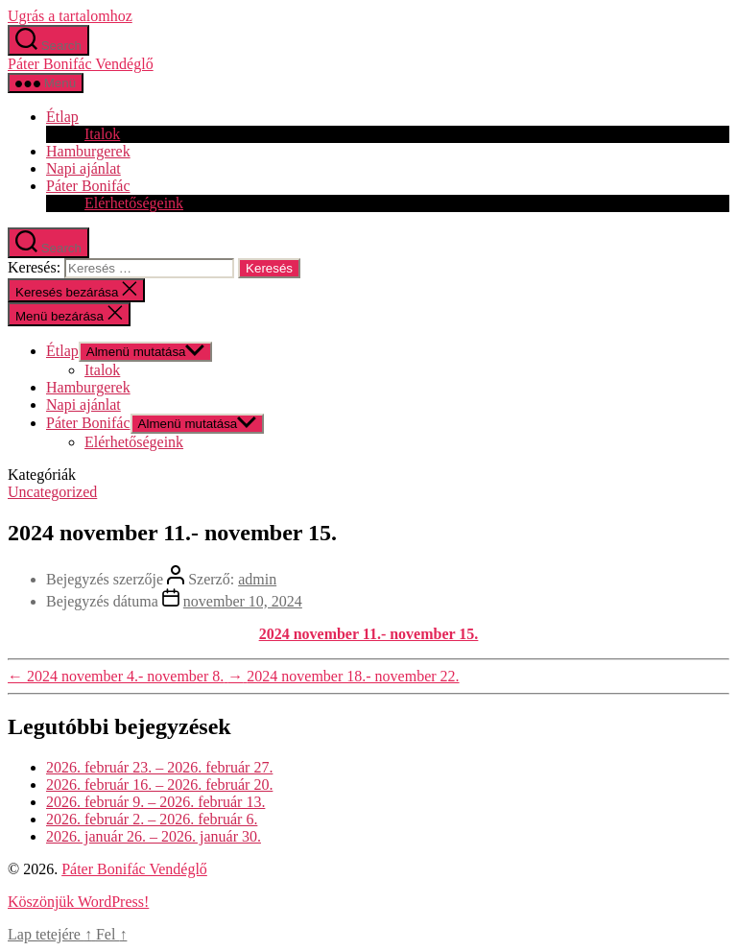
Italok (102, 134)
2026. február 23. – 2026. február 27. (159, 767)
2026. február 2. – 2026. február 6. (151, 819)
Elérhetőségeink (133, 203)
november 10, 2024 (242, 601)
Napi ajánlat (83, 168)
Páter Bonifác (88, 186)
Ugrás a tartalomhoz (70, 16)
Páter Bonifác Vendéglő (81, 64)
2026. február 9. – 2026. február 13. (155, 802)
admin (257, 579)
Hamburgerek (88, 151)
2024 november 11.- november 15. (369, 634)
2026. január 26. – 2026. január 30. (153, 836)
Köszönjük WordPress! (78, 901)
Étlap (62, 116)
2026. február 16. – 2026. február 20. (159, 784)
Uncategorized (52, 492)
